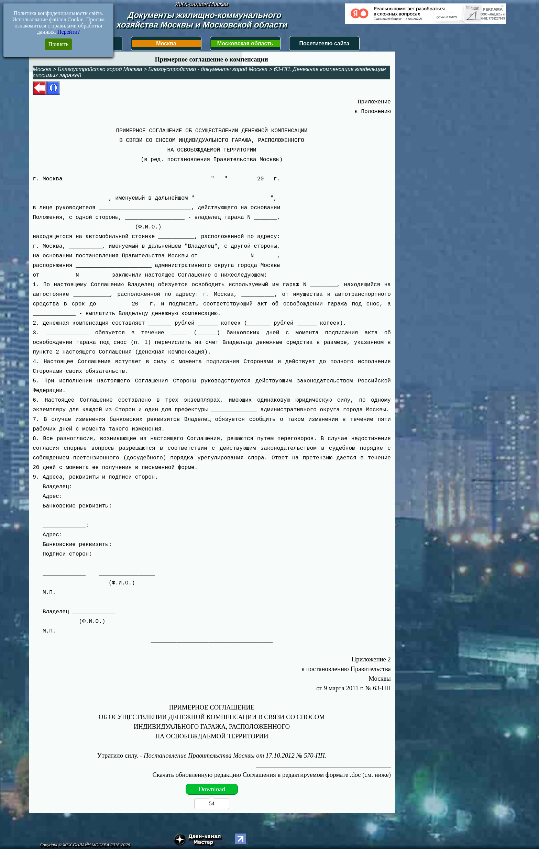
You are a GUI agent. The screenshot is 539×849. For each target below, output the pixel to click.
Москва (166, 43)
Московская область (245, 43)
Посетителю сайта (324, 43)
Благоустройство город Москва (100, 69)
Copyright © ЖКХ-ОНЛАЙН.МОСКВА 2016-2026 (85, 844)
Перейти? (68, 32)
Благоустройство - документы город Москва (208, 69)
